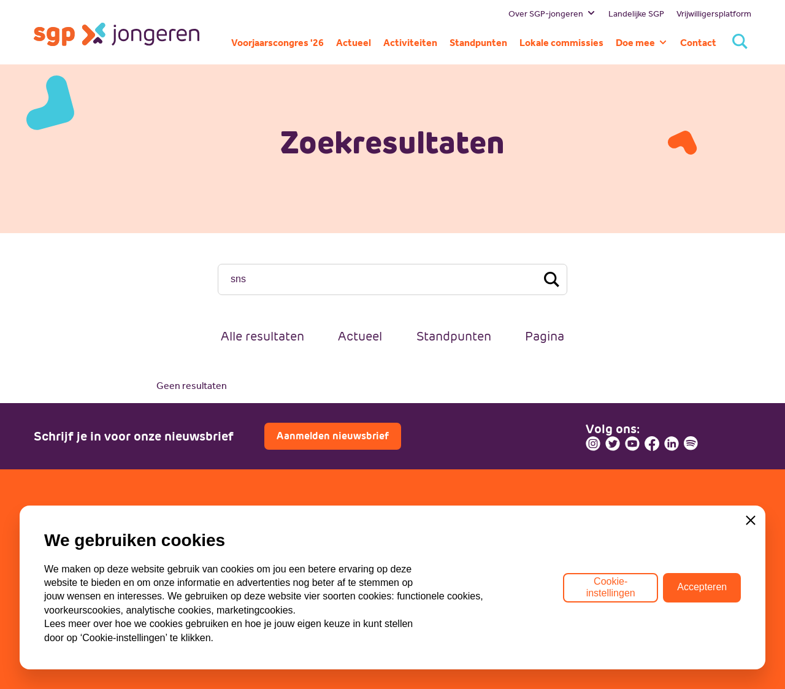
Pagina (544, 336)
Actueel (360, 336)
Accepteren (702, 587)
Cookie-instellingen (610, 587)
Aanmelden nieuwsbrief (333, 435)
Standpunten (453, 336)
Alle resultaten (262, 336)
